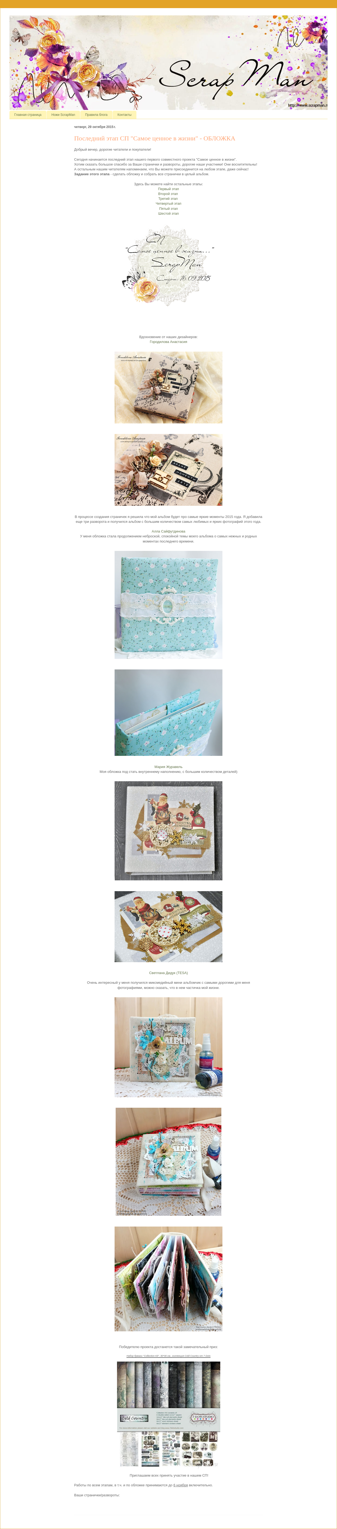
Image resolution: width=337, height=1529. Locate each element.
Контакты (125, 115)
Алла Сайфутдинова (168, 531)
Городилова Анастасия (168, 342)
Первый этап (168, 189)
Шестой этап (168, 213)
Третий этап (168, 199)
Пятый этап (168, 209)
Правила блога (96, 115)
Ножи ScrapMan (63, 115)
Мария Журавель (168, 767)
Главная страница (28, 115)
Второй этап (168, 194)
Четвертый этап (168, 203)
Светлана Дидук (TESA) (168, 973)
